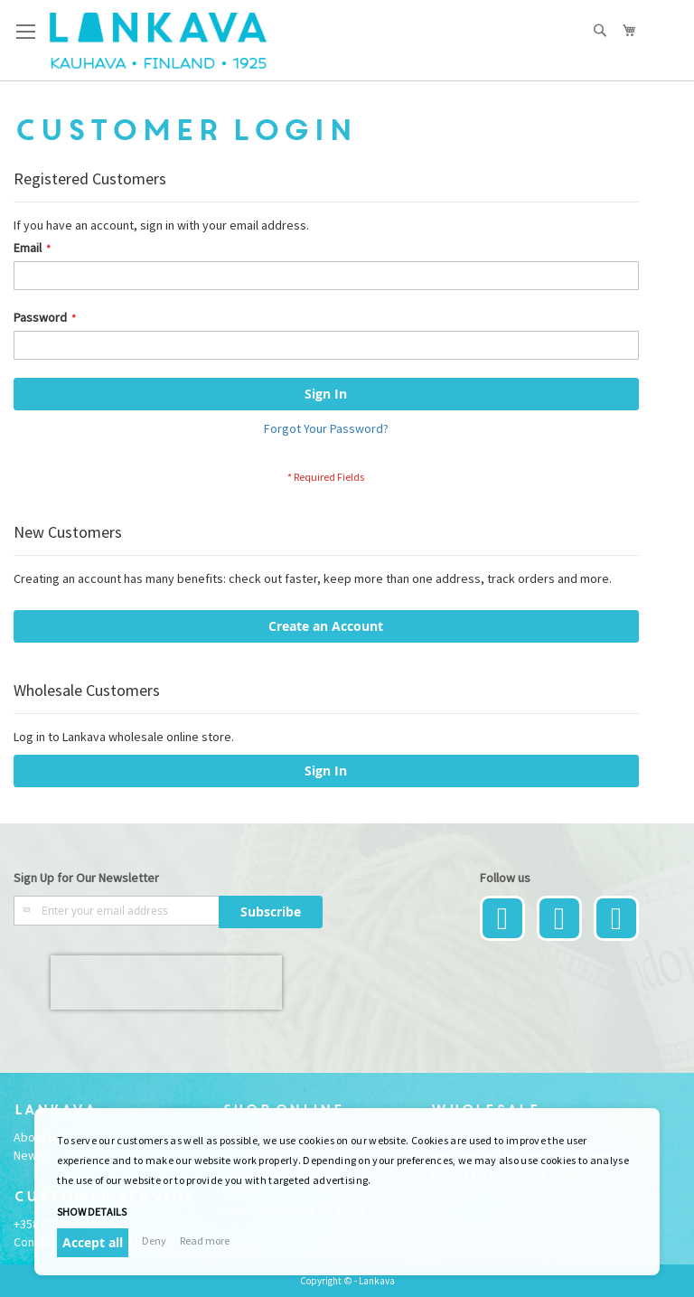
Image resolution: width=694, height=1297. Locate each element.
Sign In (326, 770)
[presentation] (166, 982)
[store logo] (158, 41)
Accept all (92, 1242)
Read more (205, 1240)
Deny (154, 1240)
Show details (92, 1211)
